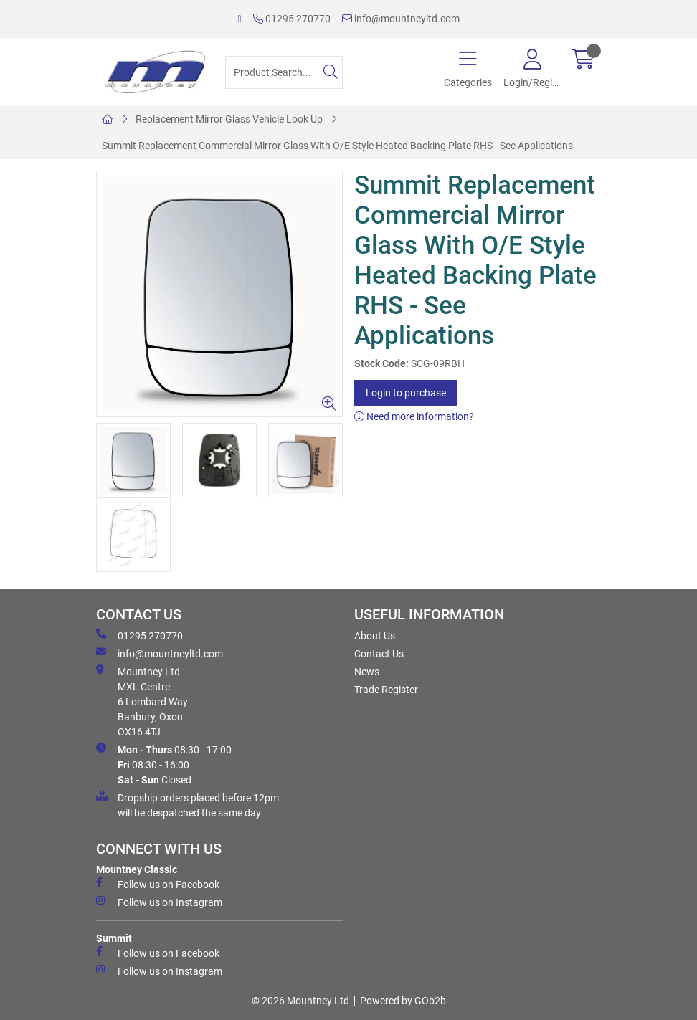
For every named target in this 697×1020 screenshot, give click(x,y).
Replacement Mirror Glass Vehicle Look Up (229, 119)
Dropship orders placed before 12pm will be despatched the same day (187, 805)
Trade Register (386, 689)
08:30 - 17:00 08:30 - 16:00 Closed (164, 764)
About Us (374, 636)
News (366, 671)
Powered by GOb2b (403, 1000)
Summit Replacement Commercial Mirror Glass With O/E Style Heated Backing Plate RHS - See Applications (337, 145)
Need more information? (414, 416)
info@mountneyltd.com (401, 18)
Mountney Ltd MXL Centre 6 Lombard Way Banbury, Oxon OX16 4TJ (142, 701)
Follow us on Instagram (159, 901)
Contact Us (379, 653)
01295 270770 (292, 18)
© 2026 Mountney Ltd (300, 1000)
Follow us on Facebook (157, 883)
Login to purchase (406, 393)
